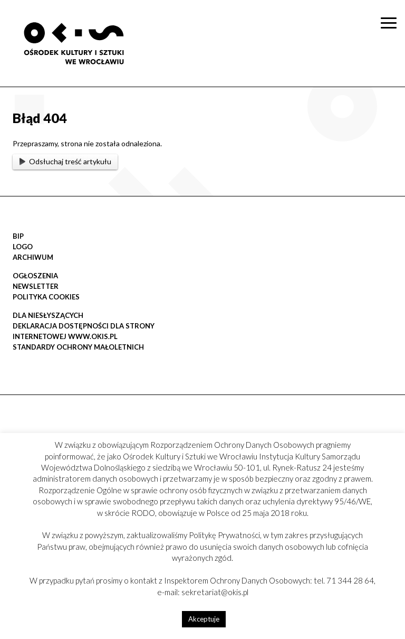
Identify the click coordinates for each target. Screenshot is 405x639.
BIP (18, 236)
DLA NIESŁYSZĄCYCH (48, 315)
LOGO (23, 246)
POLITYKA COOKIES (46, 297)
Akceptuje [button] (203, 619)
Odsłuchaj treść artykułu (65, 161)
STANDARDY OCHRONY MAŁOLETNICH (78, 347)
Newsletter (36, 286)
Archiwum (33, 257)
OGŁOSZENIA (35, 275)
